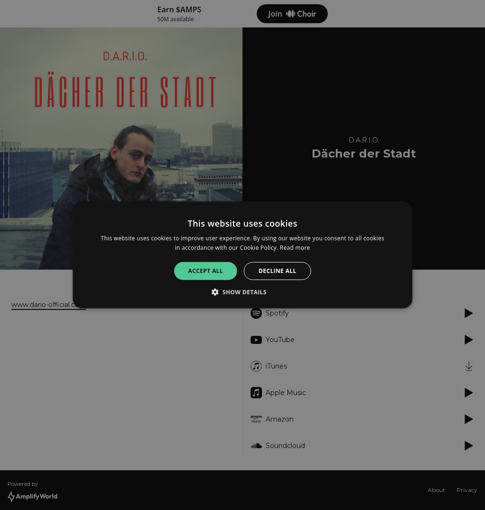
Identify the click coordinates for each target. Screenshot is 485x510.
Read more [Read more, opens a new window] (295, 248)
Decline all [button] (277, 271)
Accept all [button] (205, 271)
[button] (242, 292)
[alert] (242, 255)
